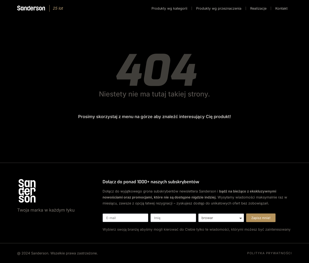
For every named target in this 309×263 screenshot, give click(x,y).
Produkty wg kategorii (169, 8)
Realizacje (258, 8)
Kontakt (281, 8)
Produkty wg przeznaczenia (218, 8)
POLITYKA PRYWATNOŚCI (269, 253)
